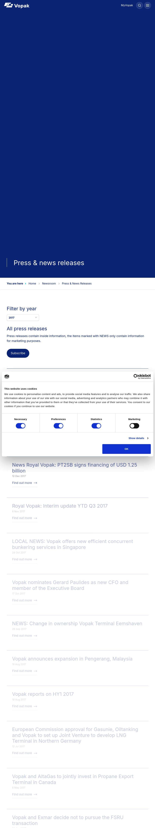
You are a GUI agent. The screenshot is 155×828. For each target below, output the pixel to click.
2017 (23, 317)
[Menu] (147, 5)
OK (127, 448)
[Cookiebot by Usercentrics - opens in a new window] (136, 376)
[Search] (139, 5)
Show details (136, 438)
